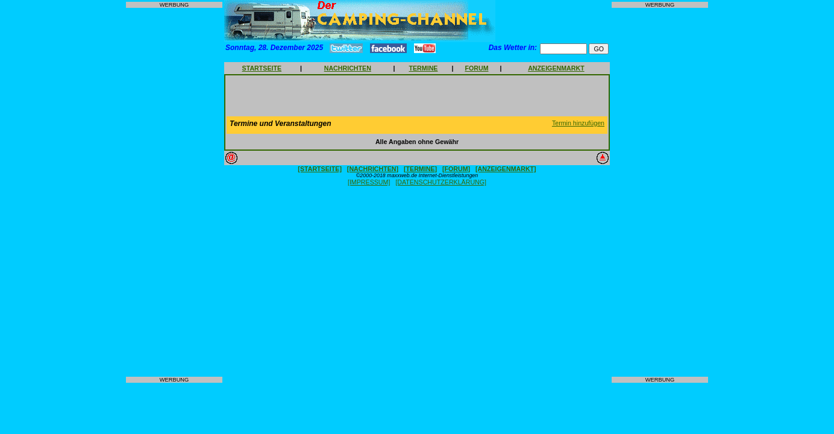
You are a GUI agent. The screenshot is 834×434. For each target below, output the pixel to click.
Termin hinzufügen (578, 123)
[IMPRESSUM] (369, 182)
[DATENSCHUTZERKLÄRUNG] (440, 182)
